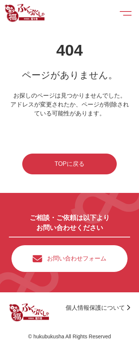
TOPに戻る (69, 164)
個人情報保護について (98, 308)
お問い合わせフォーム (76, 258)
